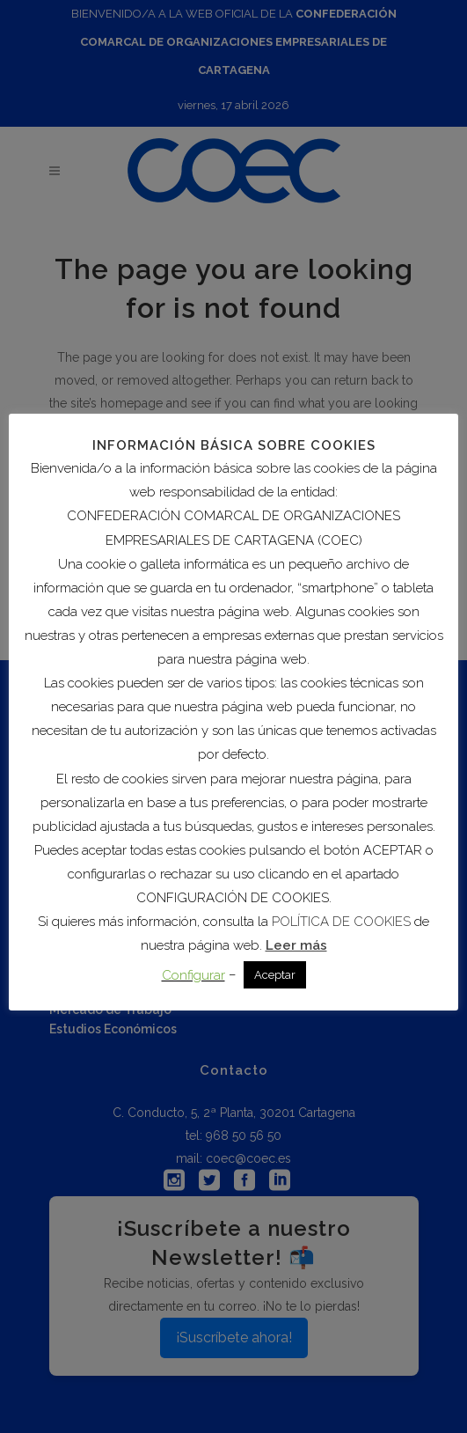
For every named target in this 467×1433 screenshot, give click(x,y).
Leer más (296, 945)
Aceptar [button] (275, 974)
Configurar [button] (193, 975)
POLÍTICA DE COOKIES (341, 922)
